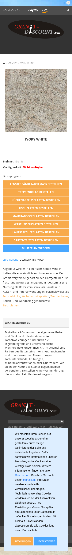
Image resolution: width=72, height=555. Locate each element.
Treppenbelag (59, 296)
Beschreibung (10, 259)
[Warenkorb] (66, 3)
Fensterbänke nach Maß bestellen (36, 184)
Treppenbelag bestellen (36, 192)
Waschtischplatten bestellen (36, 224)
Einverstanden (45, 541)
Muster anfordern (36, 248)
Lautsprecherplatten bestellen (36, 232)
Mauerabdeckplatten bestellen (36, 216)
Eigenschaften (28, 259)
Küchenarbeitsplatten (35, 296)
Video (40, 259)
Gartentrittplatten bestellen (36, 240)
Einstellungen (22, 541)
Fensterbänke (11, 296)
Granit (12, 63)
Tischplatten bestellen (36, 208)
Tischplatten (11, 305)
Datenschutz (22, 475)
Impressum (29, 479)
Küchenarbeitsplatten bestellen (36, 200)
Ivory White (27, 63)
